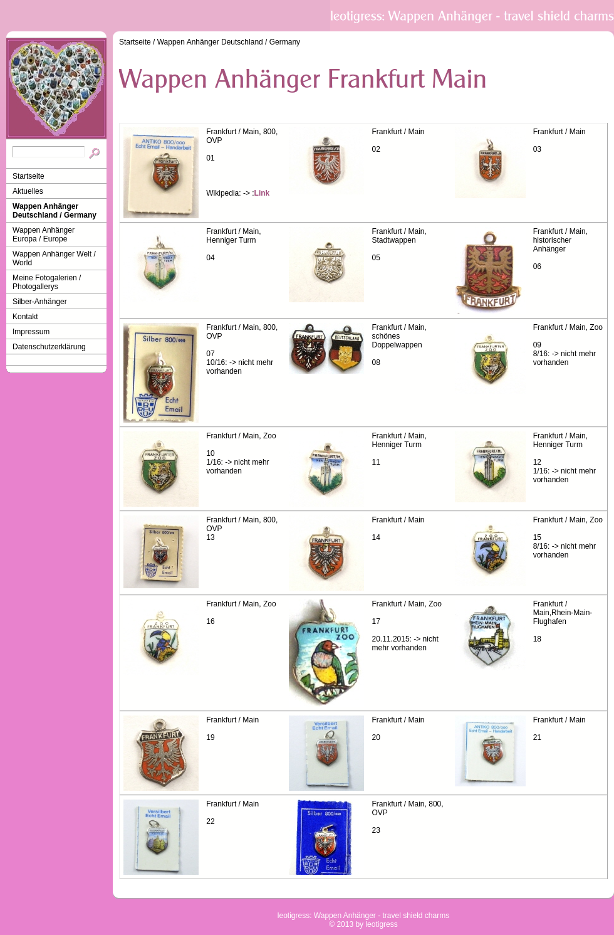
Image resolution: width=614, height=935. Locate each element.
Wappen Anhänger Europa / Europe (44, 234)
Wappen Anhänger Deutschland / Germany (54, 210)
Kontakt (25, 316)
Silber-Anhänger (40, 301)
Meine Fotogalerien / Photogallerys (47, 282)
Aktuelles (28, 191)
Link (262, 193)
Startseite (28, 176)
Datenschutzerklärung (49, 346)
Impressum (31, 331)
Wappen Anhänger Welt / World (54, 258)
